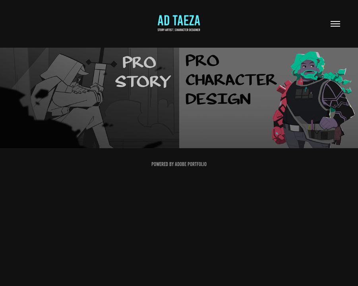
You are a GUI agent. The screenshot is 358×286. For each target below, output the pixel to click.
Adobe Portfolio (191, 164)
